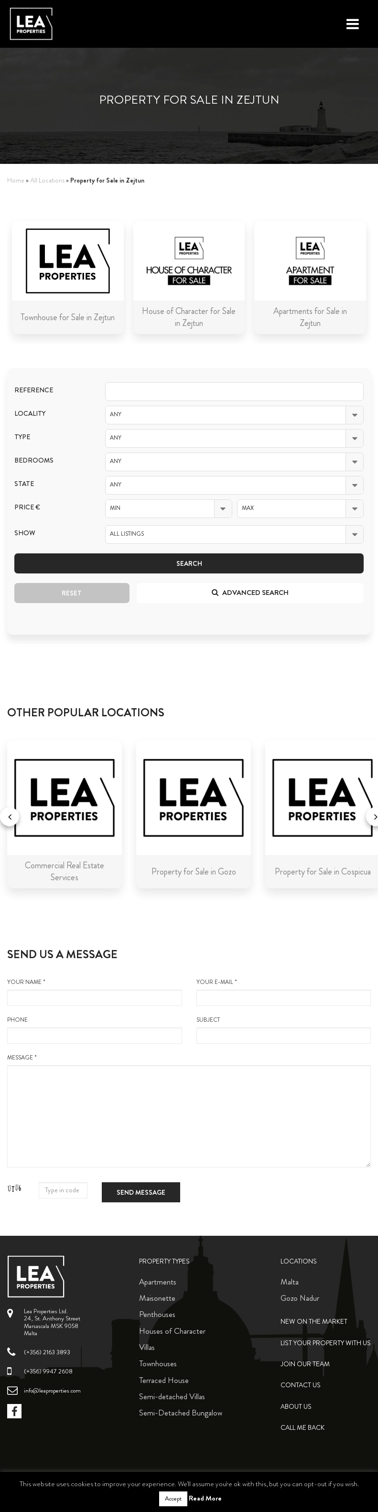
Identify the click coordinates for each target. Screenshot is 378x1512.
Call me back (302, 1427)
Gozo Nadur (300, 1298)
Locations (299, 1261)
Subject (283, 1030)
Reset (72, 593)
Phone (94, 1030)
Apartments (157, 1281)
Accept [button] (173, 1498)
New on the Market (314, 1321)
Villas (147, 1347)
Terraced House (164, 1380)
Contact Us (301, 1385)
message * (189, 1110)
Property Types (164, 1261)
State (24, 483)
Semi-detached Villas (172, 1396)
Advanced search (250, 592)
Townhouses (158, 1363)
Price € (27, 507)
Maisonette (157, 1298)
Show (24, 533)
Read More (205, 1498)
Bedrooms (34, 460)
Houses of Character (172, 1331)
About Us (296, 1406)
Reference (33, 390)
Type (22, 437)
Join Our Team (305, 1364)
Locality (29, 413)
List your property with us (326, 1343)
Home (15, 180)
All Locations (47, 180)
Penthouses (157, 1314)
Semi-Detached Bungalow (180, 1412)
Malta (290, 1281)
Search (189, 563)
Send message (141, 1192)
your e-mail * (283, 992)
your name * (94, 992)
